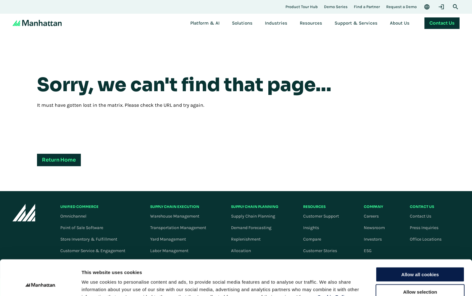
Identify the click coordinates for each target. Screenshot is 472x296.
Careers (371, 216)
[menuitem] (205, 23)
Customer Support (321, 216)
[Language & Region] (427, 7)
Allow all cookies (420, 241)
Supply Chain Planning (253, 216)
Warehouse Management (174, 216)
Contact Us (420, 216)
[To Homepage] (23, 212)
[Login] (441, 7)
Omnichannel (73, 216)
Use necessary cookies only (420, 276)
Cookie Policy (333, 263)
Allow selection (420, 258)
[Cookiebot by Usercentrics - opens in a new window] (40, 284)
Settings (321, 283)
